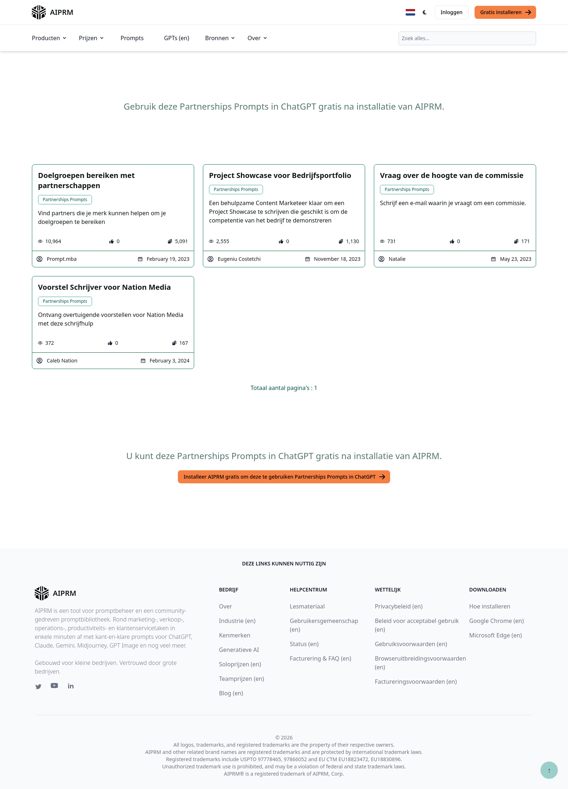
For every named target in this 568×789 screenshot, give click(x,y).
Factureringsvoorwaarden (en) (416, 682)
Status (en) (304, 644)
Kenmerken (234, 635)
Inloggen (452, 12)
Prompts (132, 38)
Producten (49, 38)
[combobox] (467, 38)
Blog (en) (231, 693)
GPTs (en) (176, 38)
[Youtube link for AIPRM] (55, 687)
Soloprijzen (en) (240, 664)
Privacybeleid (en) (399, 606)
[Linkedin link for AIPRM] (72, 687)
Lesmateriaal (307, 606)
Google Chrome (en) (496, 621)
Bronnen (220, 38)
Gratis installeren (506, 12)
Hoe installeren (489, 606)
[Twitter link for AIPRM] (38, 686)
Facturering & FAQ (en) (320, 658)
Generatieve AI (239, 650)
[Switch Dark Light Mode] (424, 12)
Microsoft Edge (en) (495, 635)
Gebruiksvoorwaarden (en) (411, 644)
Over (257, 38)
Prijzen (92, 38)
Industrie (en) (237, 621)
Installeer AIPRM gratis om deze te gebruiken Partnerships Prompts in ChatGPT (285, 476)
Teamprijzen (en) (241, 679)
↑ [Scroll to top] (549, 770)
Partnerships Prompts (65, 199)
